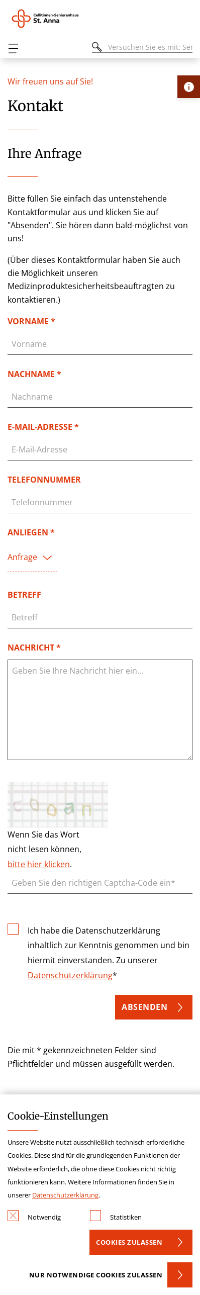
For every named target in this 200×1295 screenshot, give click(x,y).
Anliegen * (31, 532)
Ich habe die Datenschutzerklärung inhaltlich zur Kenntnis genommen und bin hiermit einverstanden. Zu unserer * (108, 952)
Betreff (24, 594)
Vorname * (31, 321)
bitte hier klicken (39, 864)
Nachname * (34, 374)
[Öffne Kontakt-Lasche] (188, 86)
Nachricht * (34, 647)
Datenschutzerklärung (70, 975)
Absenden (144, 1006)
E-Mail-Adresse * (43, 426)
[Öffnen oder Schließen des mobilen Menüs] (13, 48)
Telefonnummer (44, 479)
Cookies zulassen (129, 1242)
